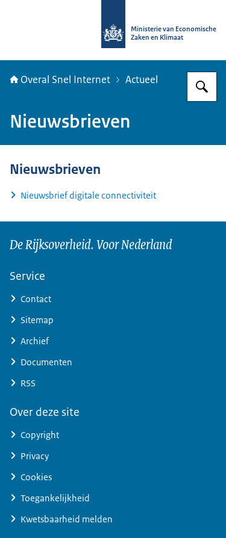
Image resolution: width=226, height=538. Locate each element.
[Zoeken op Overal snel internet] (201, 86)
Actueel (141, 79)
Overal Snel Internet (60, 79)
